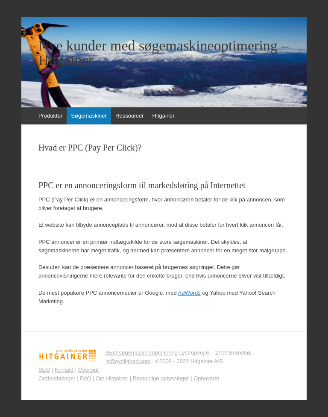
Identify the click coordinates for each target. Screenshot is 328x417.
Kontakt (64, 370)
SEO (44, 370)
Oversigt (88, 370)
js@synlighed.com (128, 361)
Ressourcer (129, 115)
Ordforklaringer (57, 378)
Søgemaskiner (89, 115)
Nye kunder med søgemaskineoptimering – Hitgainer (163, 53)
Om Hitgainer (112, 378)
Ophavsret (206, 378)
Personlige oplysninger (161, 378)
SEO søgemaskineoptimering (141, 352)
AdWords (189, 293)
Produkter (50, 115)
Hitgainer (163, 115)
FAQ (85, 378)
